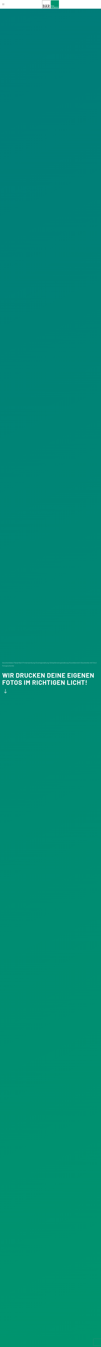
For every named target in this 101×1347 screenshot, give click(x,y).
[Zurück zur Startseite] (50, 4)
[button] (3, 4)
